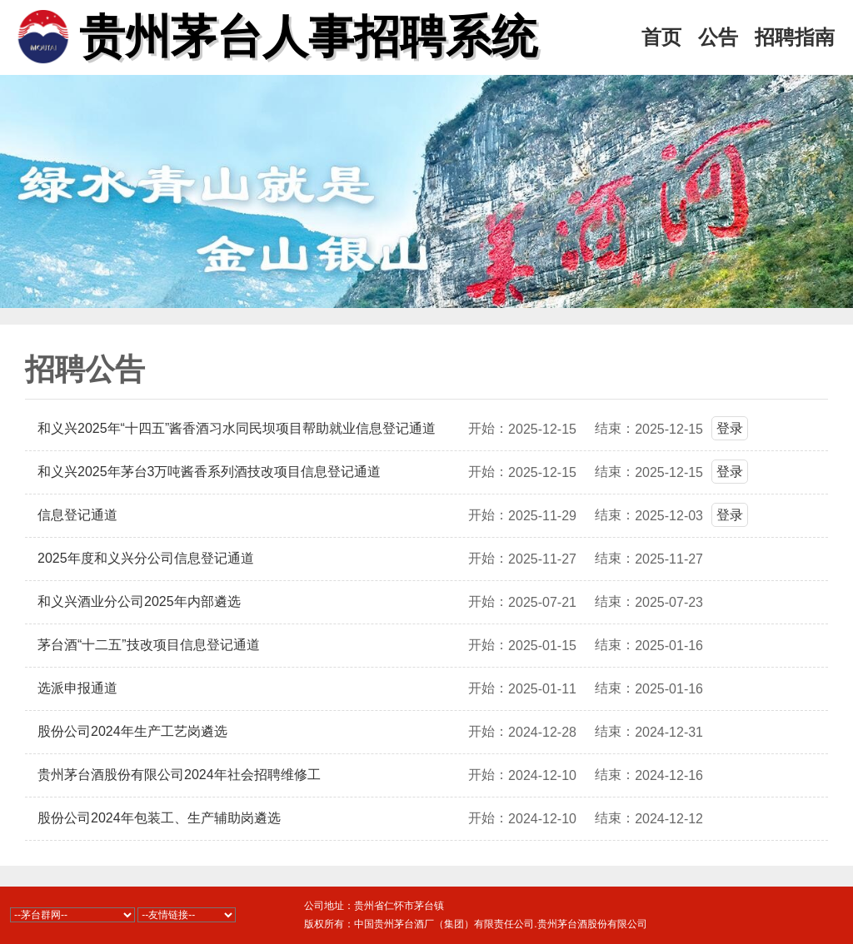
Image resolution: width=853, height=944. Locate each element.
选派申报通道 (77, 688)
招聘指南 (795, 37)
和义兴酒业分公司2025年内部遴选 (139, 601)
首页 (661, 37)
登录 (729, 428)
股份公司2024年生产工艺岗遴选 (132, 731)
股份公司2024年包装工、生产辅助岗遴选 (159, 818)
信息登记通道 (77, 515)
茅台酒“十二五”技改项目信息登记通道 (148, 645)
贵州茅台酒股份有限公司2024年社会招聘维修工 (179, 775)
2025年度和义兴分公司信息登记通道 (145, 558)
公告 (718, 37)
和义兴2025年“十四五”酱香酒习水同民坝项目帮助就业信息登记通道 (236, 428)
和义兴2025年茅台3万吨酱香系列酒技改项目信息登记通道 (209, 472)
